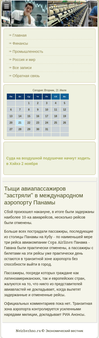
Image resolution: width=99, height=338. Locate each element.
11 (55, 109)
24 (46, 122)
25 (55, 122)
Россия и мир (24, 60)
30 (37, 129)
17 (46, 116)
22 (28, 122)
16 (37, 116)
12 (64, 109)
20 (10, 122)
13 (10, 116)
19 (64, 116)
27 (10, 129)
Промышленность (28, 51)
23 (37, 122)
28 (19, 129)
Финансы (20, 43)
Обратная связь (26, 76)
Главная (20, 35)
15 (28, 116)
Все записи (22, 68)
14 (19, 116)
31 (46, 129)
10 (46, 109)
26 (64, 122)
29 (28, 129)
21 (19, 122)
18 (55, 116)
